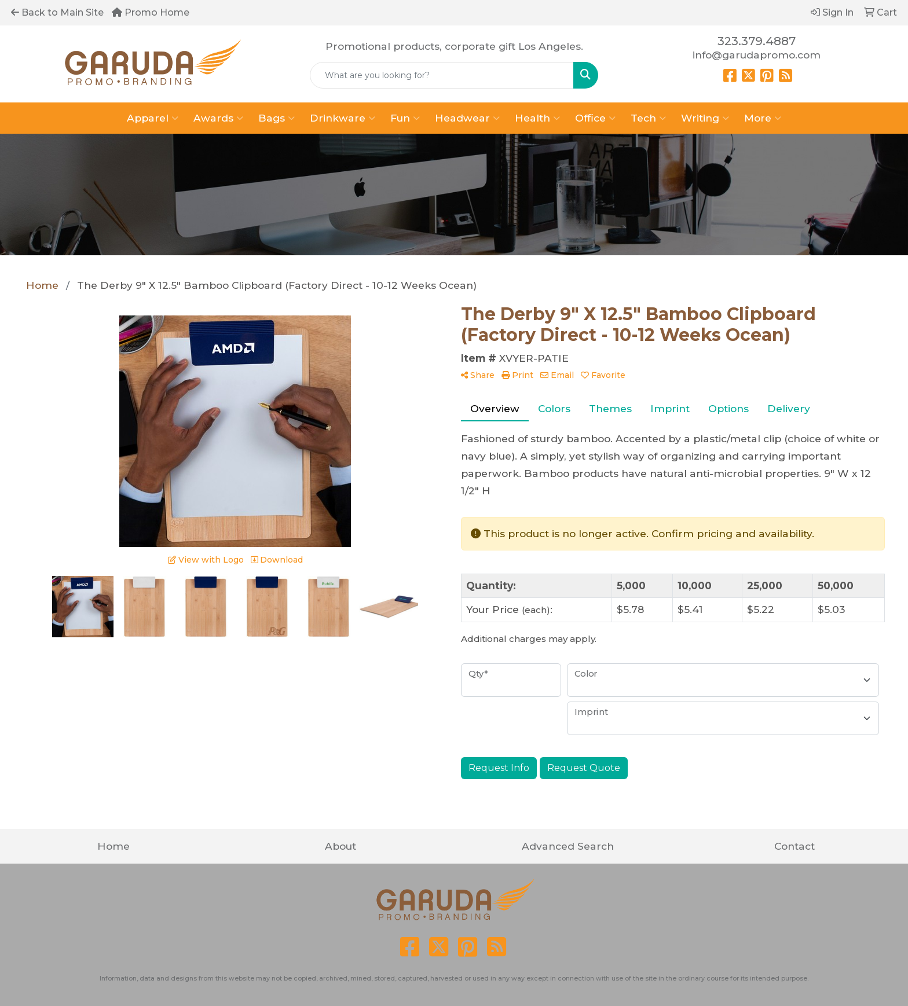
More (762, 118)
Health (537, 118)
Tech (648, 118)
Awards (218, 118)
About (340, 846)
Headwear (467, 118)
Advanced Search (568, 846)
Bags (276, 118)
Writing (705, 118)
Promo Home (150, 12)
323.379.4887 (756, 41)
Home (113, 846)
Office (595, 118)
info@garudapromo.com (757, 55)
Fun (405, 118)
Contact (794, 846)
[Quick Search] (442, 75)
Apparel (152, 118)
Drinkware (342, 118)
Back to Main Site (57, 12)
